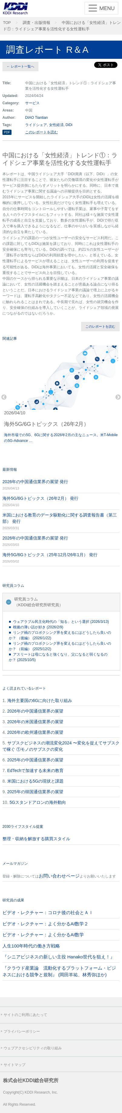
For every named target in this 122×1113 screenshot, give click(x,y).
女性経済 (56, 125)
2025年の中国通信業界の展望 (35, 759)
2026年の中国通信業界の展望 (35, 711)
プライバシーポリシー (22, 1031)
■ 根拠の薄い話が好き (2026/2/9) (36, 627)
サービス (32, 103)
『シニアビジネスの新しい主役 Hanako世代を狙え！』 (58, 956)
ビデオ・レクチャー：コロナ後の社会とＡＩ (47, 912)
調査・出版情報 (36, 23)
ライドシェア (36, 125)
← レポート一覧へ (20, 66)
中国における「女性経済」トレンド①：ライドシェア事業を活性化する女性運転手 (62, 26)
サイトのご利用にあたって (25, 1015)
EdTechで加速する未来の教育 (35, 770)
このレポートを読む (41, 132)
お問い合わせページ (59, 875)
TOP (7, 23)
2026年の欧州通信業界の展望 (35, 732)
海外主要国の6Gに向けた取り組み (39, 700)
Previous (4, 397)
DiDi (68, 125)
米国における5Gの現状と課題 (35, 781)
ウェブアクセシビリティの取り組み (33, 1048)
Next (118, 397)
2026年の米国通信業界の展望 (35, 721)
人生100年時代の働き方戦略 (31, 945)
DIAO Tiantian (36, 117)
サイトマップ (14, 1065)
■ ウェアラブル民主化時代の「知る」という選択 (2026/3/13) (59, 622)
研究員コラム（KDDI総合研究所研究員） (38, 602)
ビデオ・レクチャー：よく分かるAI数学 (43, 934)
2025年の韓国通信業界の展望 (35, 791)
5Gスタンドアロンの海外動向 (37, 802)
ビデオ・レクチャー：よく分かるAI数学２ (45, 923)
